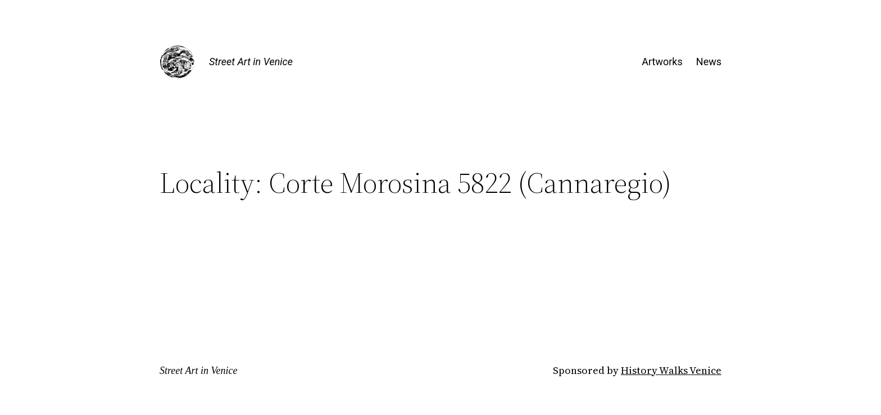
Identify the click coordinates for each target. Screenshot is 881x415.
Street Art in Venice (251, 61)
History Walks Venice (671, 370)
